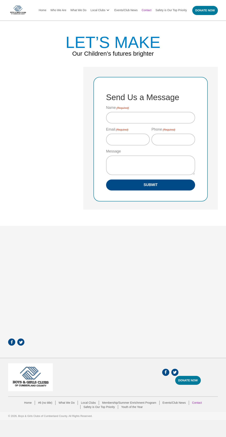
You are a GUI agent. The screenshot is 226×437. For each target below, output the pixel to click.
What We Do (67, 402)
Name (117, 108)
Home (28, 402)
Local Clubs (88, 402)
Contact (197, 402)
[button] (107, 10)
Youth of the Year (132, 407)
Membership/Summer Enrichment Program (129, 402)
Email (117, 129)
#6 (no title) (45, 402)
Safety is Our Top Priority (99, 407)
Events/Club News (174, 402)
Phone (163, 129)
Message (113, 151)
